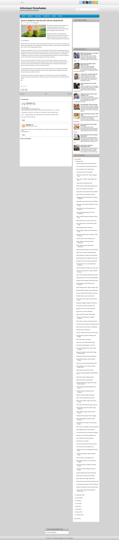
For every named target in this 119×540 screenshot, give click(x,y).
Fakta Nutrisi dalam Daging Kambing (85, 377)
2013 (76, 518)
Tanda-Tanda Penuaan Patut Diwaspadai (86, 252)
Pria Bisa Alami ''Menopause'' (83, 329)
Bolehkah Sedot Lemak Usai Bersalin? (85, 296)
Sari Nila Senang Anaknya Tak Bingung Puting (87, 324)
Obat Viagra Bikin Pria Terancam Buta (85, 429)
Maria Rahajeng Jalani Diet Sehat (84, 227)
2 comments (36, 22)
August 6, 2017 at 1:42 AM (30, 104)
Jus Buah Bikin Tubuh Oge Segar (89, 104)
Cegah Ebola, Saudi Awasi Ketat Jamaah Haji (87, 481)
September (79, 495)
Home (22, 2)
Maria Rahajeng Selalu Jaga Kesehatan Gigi (87, 287)
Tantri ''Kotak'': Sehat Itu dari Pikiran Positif (86, 321)
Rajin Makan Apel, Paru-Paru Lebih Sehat (86, 220)
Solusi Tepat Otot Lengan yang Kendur (85, 478)
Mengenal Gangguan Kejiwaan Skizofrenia (86, 303)
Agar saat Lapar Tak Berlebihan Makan (85, 342)
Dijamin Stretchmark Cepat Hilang (84, 380)
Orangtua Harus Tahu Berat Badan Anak (86, 435)
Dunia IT (60, 16)
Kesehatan (46, 16)
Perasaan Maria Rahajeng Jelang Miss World (87, 280)
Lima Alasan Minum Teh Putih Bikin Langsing (87, 432)
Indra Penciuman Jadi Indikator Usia (85, 446)
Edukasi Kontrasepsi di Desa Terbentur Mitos (87, 487)
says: (34, 103)
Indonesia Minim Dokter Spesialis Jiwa (85, 238)
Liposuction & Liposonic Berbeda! (84, 311)
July (77, 500)
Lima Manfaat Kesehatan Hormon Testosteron (87, 484)
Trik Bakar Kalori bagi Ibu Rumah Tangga (86, 415)
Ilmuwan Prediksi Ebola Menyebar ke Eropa (86, 293)
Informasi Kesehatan (33, 8)
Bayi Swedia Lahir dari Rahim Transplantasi (86, 327)
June (77, 503)
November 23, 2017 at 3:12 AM (31, 126)
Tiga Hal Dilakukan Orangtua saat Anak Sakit (87, 268)
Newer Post (22, 93)
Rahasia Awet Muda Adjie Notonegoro (85, 395)
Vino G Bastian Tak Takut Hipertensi (85, 438)
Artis (23, 16)
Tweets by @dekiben (51, 532)
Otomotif (30, 16)
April (77, 509)
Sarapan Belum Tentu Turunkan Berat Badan (87, 277)
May (77, 506)
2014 (76, 159)
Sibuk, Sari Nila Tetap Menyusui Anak (85, 397)
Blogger (71, 538)
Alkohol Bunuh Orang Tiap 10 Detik (84, 370)
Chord (54, 16)
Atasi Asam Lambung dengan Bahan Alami (86, 363)
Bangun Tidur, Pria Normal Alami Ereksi (85, 308)
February (78, 514)
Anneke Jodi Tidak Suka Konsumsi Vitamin (86, 444)
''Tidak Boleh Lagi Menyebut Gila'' (89, 74)
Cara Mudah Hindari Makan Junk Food (85, 345)
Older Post (70, 93)
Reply (23, 120)
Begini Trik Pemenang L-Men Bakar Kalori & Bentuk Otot (89, 53)
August (78, 497)
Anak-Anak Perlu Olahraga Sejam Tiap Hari (86, 404)
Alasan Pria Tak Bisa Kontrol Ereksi (84, 188)
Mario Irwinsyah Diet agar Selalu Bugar (85, 314)
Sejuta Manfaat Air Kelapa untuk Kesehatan (42, 20)
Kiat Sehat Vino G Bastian (82, 441)
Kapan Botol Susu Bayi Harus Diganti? (85, 475)
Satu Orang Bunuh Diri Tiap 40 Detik (85, 169)
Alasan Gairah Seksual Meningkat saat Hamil (87, 274)
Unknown (28, 124)
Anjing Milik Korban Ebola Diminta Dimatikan (87, 191)
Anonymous (29, 103)
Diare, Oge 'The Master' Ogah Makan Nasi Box (87, 64)
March (77, 512)
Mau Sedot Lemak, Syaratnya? (83, 339)
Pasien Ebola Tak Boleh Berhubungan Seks (86, 146)
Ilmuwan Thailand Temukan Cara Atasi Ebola (87, 332)
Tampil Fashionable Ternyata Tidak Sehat (86, 163)
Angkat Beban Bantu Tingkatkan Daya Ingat (86, 258)
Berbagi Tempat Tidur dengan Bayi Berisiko (86, 261)
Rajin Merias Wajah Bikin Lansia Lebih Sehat (87, 249)
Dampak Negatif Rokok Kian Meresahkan (86, 472)
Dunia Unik (38, 16)
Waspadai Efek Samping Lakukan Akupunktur (87, 290)
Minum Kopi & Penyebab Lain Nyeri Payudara (87, 426)
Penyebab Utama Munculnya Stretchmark (86, 356)
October (78, 161)
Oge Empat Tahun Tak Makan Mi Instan (85, 194)
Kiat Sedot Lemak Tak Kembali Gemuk (85, 305)
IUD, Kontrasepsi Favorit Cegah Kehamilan (86, 166)
